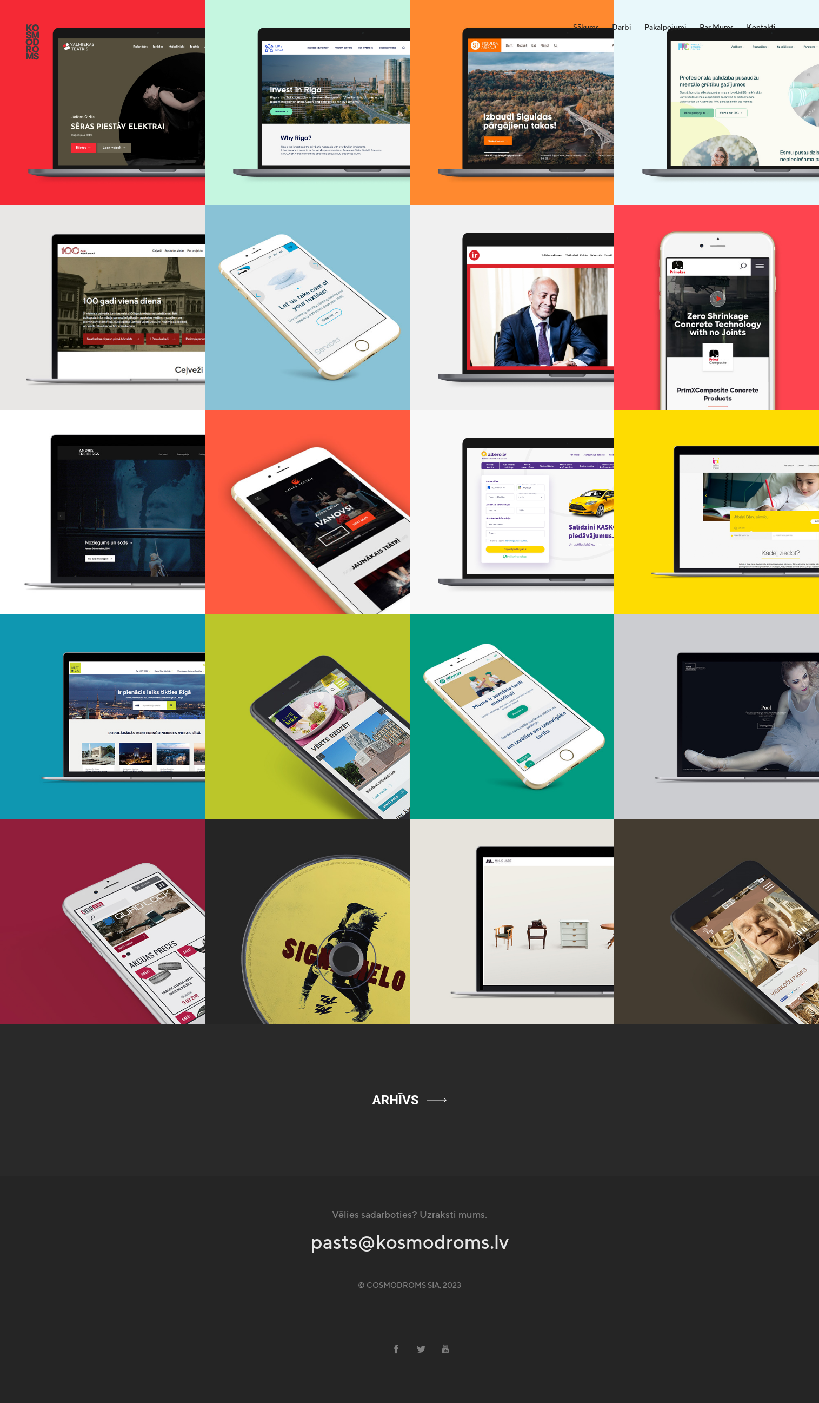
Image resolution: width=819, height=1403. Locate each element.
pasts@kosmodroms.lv (410, 1242)
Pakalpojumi (665, 27)
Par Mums (717, 27)
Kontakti (761, 27)
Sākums (586, 27)
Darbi (621, 27)
